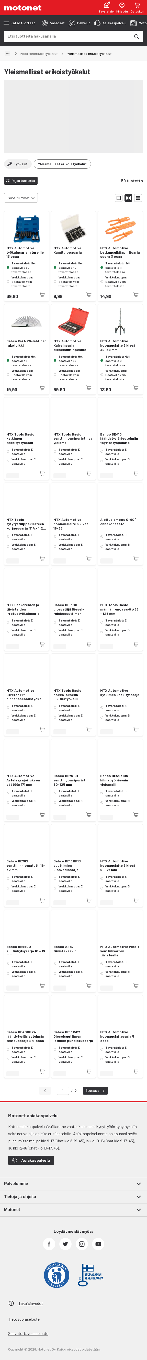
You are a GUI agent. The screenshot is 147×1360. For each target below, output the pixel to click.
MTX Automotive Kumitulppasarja (67, 250)
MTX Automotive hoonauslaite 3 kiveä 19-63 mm (70, 524)
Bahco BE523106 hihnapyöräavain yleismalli (114, 780)
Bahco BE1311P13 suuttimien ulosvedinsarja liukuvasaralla (67, 865)
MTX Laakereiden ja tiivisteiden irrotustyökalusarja (23, 609)
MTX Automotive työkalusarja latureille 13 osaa (25, 252)
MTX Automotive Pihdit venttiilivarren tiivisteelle (119, 951)
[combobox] (67, 35)
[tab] (53, 23)
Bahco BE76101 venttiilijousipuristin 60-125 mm (70, 780)
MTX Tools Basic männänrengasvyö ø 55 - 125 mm (119, 609)
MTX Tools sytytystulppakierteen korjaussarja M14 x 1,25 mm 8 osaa (25, 524)
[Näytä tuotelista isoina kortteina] (118, 198)
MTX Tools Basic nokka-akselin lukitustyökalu (67, 694)
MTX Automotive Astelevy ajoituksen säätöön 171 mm (23, 780)
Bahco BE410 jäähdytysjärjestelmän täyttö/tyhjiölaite (119, 438)
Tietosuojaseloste (24, 1319)
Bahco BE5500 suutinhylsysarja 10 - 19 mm (25, 951)
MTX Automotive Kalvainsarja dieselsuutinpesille (69, 345)
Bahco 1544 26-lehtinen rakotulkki (26, 343)
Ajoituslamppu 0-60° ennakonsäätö (118, 522)
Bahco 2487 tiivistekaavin (64, 949)
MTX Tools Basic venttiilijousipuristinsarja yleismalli (73, 438)
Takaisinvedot (30, 1303)
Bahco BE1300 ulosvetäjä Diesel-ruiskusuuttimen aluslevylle (68, 609)
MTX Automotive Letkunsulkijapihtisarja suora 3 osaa (120, 252)
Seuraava (95, 1090)
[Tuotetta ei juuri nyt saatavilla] (42, 295)
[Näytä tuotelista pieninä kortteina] (128, 198)
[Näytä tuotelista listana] (138, 198)
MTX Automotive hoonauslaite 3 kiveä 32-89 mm (117, 345)
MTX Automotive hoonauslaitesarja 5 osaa (117, 1036)
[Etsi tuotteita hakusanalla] (136, 36)
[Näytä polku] (7, 53)
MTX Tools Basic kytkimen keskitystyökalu (20, 438)
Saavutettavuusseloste (28, 1333)
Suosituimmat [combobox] (19, 198)
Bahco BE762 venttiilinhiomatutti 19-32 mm (26, 865)
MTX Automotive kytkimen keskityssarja (119, 692)
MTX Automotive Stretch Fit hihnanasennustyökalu (25, 694)
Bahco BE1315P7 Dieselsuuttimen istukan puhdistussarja (73, 1036)
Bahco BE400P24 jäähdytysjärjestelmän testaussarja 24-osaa (25, 1036)
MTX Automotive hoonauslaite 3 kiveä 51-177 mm (117, 865)
